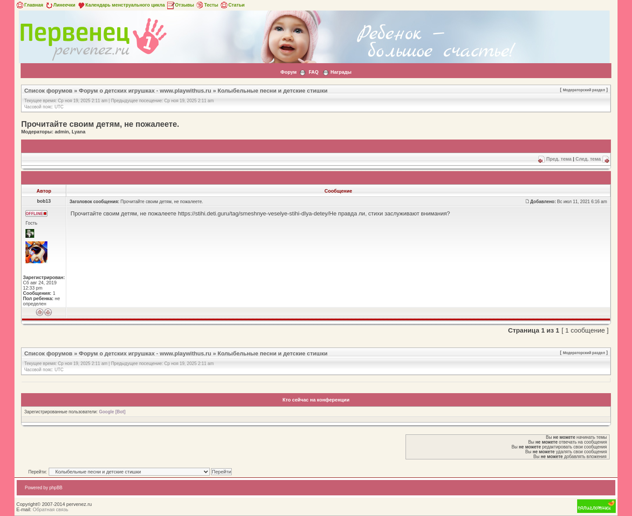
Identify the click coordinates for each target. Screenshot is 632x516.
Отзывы (180, 4)
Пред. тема (558, 158)
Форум (288, 72)
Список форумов (48, 90)
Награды (341, 72)
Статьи (231, 4)
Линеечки (60, 4)
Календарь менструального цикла (121, 4)
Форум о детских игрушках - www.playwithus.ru (145, 90)
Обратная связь (50, 509)
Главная (29, 4)
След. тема (588, 158)
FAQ (314, 72)
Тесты (206, 4)
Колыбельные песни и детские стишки (272, 90)
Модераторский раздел (584, 90)
